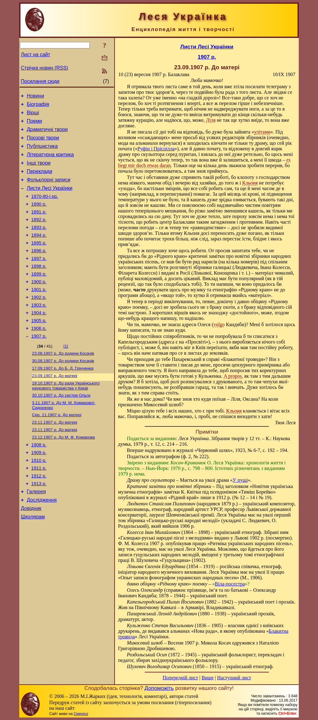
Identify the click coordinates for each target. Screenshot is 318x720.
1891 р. (39, 225)
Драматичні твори (47, 134)
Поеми (34, 124)
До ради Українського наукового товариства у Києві (66, 417)
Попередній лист (180, 677)
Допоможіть (159, 688)
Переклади (39, 180)
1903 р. (39, 330)
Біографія (38, 106)
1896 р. (39, 269)
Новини (35, 96)
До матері (54, 407)
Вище (208, 677)
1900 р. (39, 304)
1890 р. (39, 217)
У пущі (240, 480)
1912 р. (39, 516)
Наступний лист (234, 677)
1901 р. (39, 312)
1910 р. (39, 498)
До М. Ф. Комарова (63, 473)
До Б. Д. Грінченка (62, 399)
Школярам (33, 561)
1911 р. (39, 507)
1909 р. (39, 490)
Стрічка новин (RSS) (44, 68)
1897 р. (39, 278)
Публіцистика (42, 152)
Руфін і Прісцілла (156, 148)
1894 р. (39, 251)
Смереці (81, 714)
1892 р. (39, 234)
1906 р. (39, 356)
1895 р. (39, 260)
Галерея (36, 533)
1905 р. (39, 347)
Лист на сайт (35, 54)
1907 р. (39, 364)
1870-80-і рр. (44, 208)
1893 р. (39, 243)
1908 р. (39, 481)
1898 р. (39, 286)
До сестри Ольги (61, 428)
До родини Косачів (63, 383)
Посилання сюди (40, 81)
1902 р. (39, 321)
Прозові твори (43, 143)
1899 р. (39, 295)
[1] (65, 375)
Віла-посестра (230, 583)
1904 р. (39, 338)
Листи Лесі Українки (49, 199)
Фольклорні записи (48, 190)
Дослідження (42, 543)
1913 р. (39, 524)
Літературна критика (50, 162)
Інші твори (39, 171)
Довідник (31, 552)
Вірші (33, 115)
